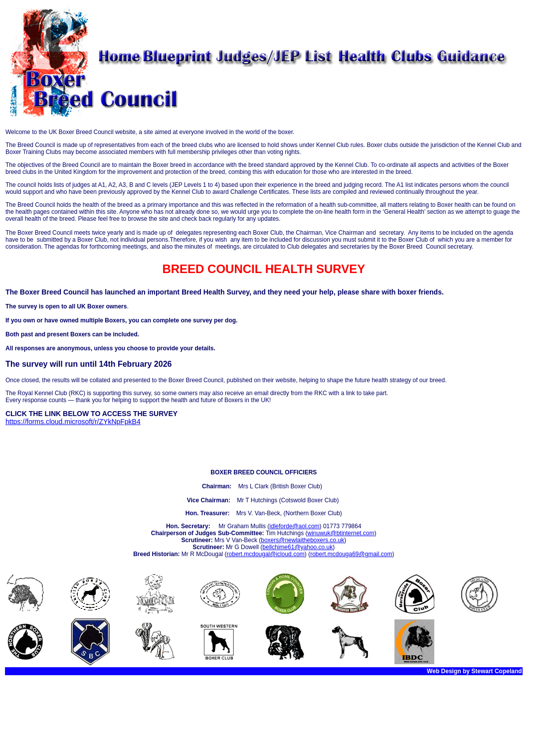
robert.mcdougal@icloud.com (266, 554)
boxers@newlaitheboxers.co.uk (302, 540)
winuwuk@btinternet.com (340, 533)
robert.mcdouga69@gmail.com (351, 554)
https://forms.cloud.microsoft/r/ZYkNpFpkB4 (73, 422)
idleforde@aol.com (294, 526)
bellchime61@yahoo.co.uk (297, 547)
